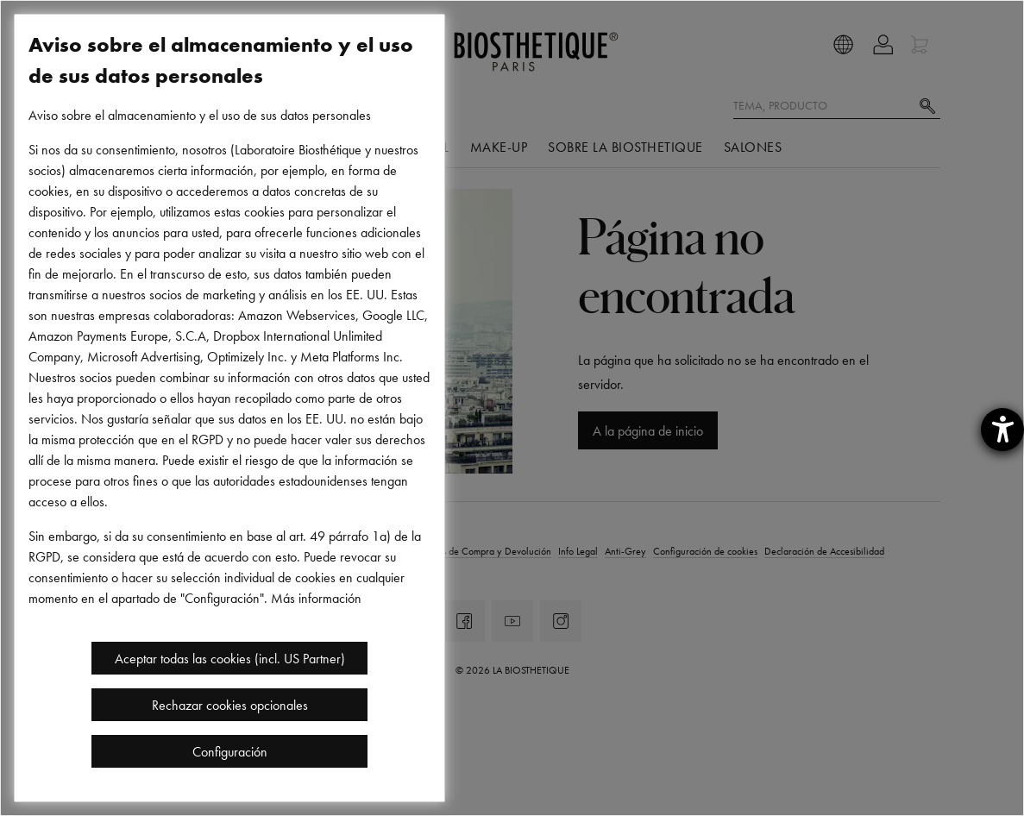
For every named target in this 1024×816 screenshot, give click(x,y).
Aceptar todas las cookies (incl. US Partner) (230, 658)
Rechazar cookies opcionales (230, 704)
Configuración (229, 751)
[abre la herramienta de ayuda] (1002, 429)
